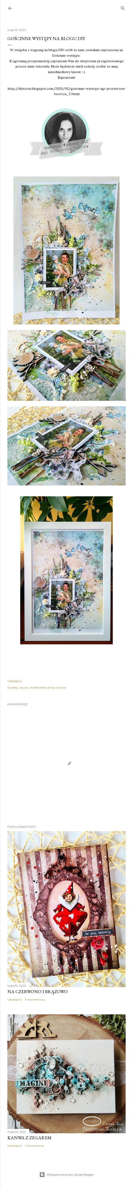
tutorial (61, 687)
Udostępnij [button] (14, 681)
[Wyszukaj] (123, 7)
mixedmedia (38, 687)
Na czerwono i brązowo (37, 991)
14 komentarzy (35, 999)
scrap (51, 687)
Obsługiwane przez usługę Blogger (66, 1174)
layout (24, 687)
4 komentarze (34, 1145)
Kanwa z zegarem (29, 1138)
